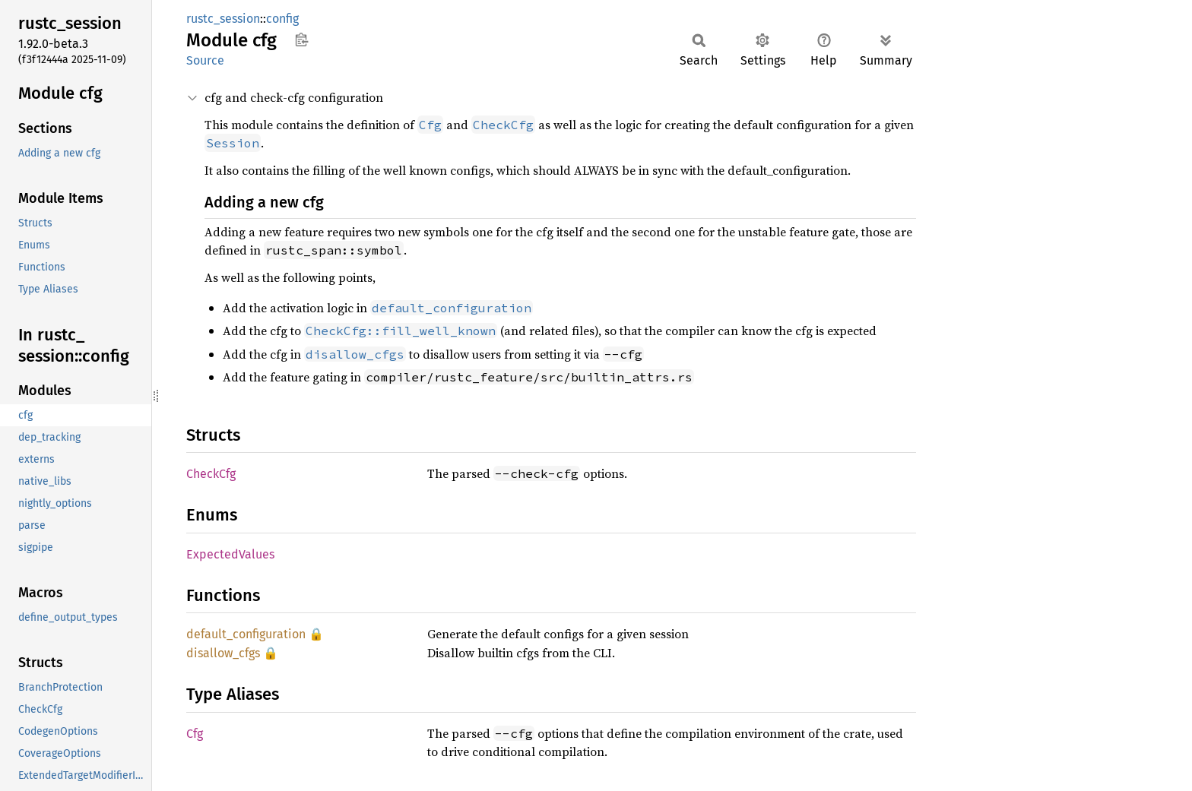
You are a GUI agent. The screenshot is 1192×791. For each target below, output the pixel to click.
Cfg (194, 733)
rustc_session (223, 18)
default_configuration (246, 634)
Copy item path (301, 39)
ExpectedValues (230, 554)
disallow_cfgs (223, 653)
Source (205, 60)
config (282, 18)
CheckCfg (211, 474)
